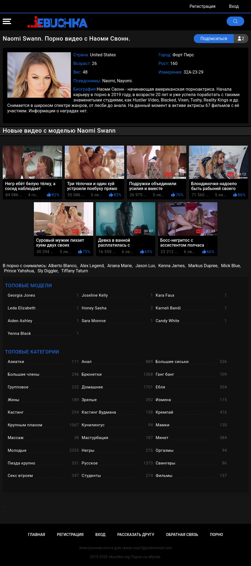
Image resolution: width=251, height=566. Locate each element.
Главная (36, 534)
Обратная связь (182, 534)
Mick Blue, (231, 265)
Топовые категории (32, 352)
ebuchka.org (119, 557)
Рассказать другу (135, 534)
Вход (234, 6)
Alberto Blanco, (63, 265)
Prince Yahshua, (19, 270)
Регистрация (202, 6)
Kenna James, (171, 265)
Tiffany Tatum (74, 270)
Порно (216, 534)
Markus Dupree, (203, 265)
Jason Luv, (145, 265)
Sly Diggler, (47, 270)
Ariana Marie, (120, 265)
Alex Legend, (92, 265)
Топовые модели (28, 285)
